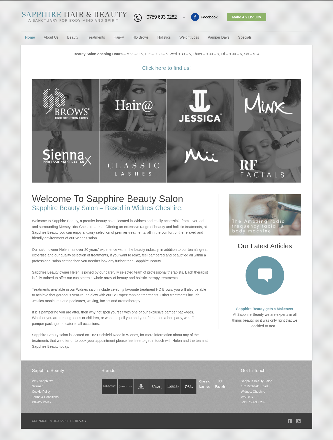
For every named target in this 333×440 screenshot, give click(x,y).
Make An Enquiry (246, 17)
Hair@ (119, 37)
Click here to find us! (166, 68)
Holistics (164, 37)
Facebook (209, 17)
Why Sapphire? (42, 381)
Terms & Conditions (45, 397)
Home (30, 37)
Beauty (73, 37)
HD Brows (140, 37)
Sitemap (37, 386)
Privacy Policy (41, 402)
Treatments (96, 37)
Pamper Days (218, 37)
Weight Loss (189, 37)
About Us (51, 37)
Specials (245, 37)
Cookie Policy (41, 391)
